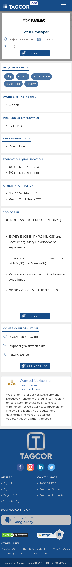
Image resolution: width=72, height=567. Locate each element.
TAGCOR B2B (46, 483)
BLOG (45, 553)
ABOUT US (8, 548)
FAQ (7, 553)
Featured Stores (48, 489)
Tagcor (9, 495)
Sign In (6, 489)
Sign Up (7, 483)
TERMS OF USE (29, 548)
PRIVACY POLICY (56, 548)
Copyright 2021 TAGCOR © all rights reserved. (36, 562)
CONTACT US (26, 553)
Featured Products (50, 495)
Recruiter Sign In (12, 501)
